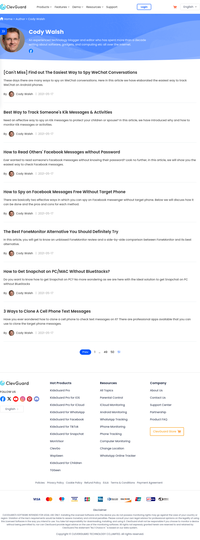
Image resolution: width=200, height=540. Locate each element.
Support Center (161, 405)
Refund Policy (92, 482)
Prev (85, 352)
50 (112, 352)
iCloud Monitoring (112, 405)
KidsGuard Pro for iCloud (67, 405)
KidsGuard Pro (60, 390)
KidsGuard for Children (66, 463)
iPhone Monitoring (112, 427)
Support (111, 7)
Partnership (158, 412)
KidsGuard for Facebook (67, 419)
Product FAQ (158, 419)
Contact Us (158, 398)
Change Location (112, 448)
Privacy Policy (55, 482)
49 (105, 352)
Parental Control (111, 398)
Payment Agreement (150, 482)
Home (6, 19)
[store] (175, 7)
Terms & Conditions (123, 482)
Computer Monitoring (115, 441)
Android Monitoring (113, 412)
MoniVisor (57, 441)
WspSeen (56, 456)
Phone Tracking (111, 434)
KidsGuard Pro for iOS (65, 398)
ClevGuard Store (167, 431)
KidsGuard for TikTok (64, 427)
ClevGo (55, 448)
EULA (106, 482)
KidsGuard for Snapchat (67, 434)
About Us (156, 390)
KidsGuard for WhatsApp (67, 412)
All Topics (106, 390)
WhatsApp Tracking (114, 419)
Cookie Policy (74, 482)
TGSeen (55, 470)
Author (20, 19)
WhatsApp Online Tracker (118, 456)
